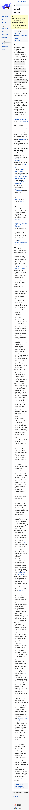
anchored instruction (20, 178)
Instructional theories (20, 788)
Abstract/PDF (21, 572)
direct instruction (22, 139)
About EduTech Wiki (17, 799)
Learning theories (19, 786)
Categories (16, 784)
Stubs (21, 784)
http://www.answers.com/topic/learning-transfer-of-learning (21, 242)
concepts (17, 199)
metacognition (18, 183)
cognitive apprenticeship (21, 176)
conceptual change (18, 127)
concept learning (18, 128)
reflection (22, 182)
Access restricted (20, 574)
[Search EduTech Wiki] (25, 8)
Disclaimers (15, 801)
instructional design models (20, 119)
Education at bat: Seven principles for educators (21, 225)
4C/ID (24, 164)
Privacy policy (16, 796)
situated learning (21, 174)
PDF (16, 516)
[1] (24, 673)
